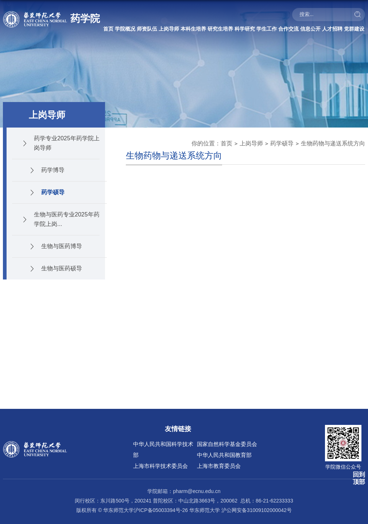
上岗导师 (169, 29)
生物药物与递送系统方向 (333, 143)
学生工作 (266, 29)
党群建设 (354, 29)
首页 (108, 29)
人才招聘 (332, 29)
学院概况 (125, 29)
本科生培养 (193, 29)
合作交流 (288, 29)
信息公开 (310, 29)
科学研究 (245, 29)
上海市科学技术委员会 (160, 466)
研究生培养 (220, 29)
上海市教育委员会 (219, 466)
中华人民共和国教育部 (224, 455)
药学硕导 (282, 143)
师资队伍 (147, 29)
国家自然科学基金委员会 (227, 444)
